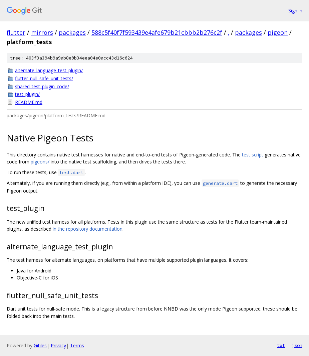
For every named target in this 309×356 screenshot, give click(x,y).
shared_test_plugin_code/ (42, 86)
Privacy (58, 345)
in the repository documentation (87, 229)
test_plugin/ (27, 94)
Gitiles (40, 345)
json (297, 345)
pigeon (278, 32)
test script (252, 154)
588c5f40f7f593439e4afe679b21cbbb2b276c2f (156, 32)
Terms (77, 345)
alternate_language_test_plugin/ (49, 70)
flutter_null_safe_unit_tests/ (44, 78)
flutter (16, 32)
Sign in (295, 10)
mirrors (42, 32)
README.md (28, 102)
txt (281, 345)
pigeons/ (40, 161)
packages (72, 32)
